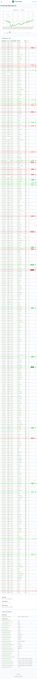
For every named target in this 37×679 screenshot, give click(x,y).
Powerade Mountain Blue (7, 667)
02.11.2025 (4, 54)
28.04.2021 (4, 188)
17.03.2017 (4, 407)
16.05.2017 (4, 365)
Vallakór (18, 49)
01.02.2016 (4, 551)
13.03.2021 (4, 197)
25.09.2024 (4, 79)
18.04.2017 (4, 384)
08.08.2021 (4, 177)
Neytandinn (17, 2)
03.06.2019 (4, 235)
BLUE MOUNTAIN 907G (6, 630)
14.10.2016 (4, 493)
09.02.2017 (4, 446)
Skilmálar (18, 674)
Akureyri (18, 52)
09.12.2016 (4, 481)
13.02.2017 (4, 441)
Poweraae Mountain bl (6, 616)
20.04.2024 (4, 101)
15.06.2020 (4, 212)
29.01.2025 (4, 63)
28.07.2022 (4, 160)
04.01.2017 (4, 472)
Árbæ (18, 122)
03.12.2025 (4, 51)
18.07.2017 (4, 292)
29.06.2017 (4, 313)
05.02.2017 (4, 452)
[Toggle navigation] (1, 2)
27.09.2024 (4, 75)
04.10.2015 (4, 587)
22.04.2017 (4, 380)
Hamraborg (19, 287)
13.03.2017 (4, 410)
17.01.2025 (4, 65)
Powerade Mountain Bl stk (7, 653)
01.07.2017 (4, 309)
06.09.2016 (4, 504)
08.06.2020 (4, 214)
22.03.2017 (4, 403)
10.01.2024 (4, 111)
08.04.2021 (4, 193)
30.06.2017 (4, 311)
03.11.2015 (4, 568)
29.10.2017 (4, 276)
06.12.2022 (4, 155)
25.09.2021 (4, 172)
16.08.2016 (4, 514)
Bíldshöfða (19, 80)
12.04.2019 (4, 243)
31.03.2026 (4, 42)
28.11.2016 (4, 485)
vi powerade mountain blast (7, 651)
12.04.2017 (4, 391)
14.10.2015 (4, 584)
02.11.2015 (4, 570)
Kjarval (11, 598)
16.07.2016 (4, 521)
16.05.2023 (4, 134)
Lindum (18, 65)
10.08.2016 (4, 516)
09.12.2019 (4, 219)
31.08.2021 (4, 174)
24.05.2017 (4, 351)
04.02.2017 (4, 455)
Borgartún (19, 46)
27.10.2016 (4, 492)
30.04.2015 (4, 592)
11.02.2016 (4, 547)
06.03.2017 (4, 417)
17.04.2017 (4, 387)
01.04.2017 (4, 394)
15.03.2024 (4, 103)
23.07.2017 (4, 287)
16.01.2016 (4, 552)
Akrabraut (19, 70)
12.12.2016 (4, 478)
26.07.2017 (4, 285)
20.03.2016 (4, 544)
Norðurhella (19, 58)
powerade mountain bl (6, 620)
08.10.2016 (4, 497)
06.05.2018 (4, 264)
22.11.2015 (4, 559)
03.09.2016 (4, 505)
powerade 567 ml (5, 627)
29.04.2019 (4, 242)
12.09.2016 (4, 502)
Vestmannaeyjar (20, 89)
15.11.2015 (4, 563)
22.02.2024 (4, 105)
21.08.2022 (4, 158)
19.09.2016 (4, 500)
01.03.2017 (4, 426)
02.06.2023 (4, 129)
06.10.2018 (4, 256)
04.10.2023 (4, 124)
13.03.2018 (4, 268)
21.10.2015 (4, 580)
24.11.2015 (4, 557)
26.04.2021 (4, 190)
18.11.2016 (4, 490)
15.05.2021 (4, 184)
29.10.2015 (4, 571)
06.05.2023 (4, 141)
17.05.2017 (4, 363)
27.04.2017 (4, 377)
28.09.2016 (4, 498)
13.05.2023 (4, 138)
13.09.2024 (4, 85)
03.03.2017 (4, 422)
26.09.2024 (4, 77)
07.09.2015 (4, 589)
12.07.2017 (4, 299)
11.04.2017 (4, 393)
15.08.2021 (4, 176)
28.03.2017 (4, 396)
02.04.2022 (4, 167)
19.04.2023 (4, 144)
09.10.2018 (4, 254)
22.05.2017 (4, 356)
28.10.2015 (4, 573)
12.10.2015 (4, 585)
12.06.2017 (4, 325)
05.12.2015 (4, 556)
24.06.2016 (4, 526)
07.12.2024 (4, 70)
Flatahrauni (19, 117)
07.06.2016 (4, 531)
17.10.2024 (4, 73)
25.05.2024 (4, 99)
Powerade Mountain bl (6, 636)
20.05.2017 (4, 358)
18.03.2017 (4, 405)
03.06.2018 (4, 262)
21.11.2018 (4, 250)
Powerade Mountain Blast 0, (7, 662)
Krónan (11, 42)
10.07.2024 (4, 94)
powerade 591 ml (5, 629)
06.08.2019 (4, 233)
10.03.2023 (4, 150)
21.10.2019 (4, 231)
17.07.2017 (4, 295)
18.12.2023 (4, 115)
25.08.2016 (4, 512)
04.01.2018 (4, 271)
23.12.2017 (4, 273)
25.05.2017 (4, 348)
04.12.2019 (4, 221)
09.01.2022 (4, 171)
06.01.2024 (4, 113)
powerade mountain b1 (6, 658)
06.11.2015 (4, 566)
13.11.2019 (4, 226)
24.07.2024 (4, 91)
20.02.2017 (4, 439)
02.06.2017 (4, 337)
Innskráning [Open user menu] (34, 1)
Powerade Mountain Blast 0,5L (8, 649)
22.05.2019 (4, 240)
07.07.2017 (4, 306)
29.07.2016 (4, 519)
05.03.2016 (4, 545)
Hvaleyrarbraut (20, 139)
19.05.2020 (4, 216)
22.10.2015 (4, 577)
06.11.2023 (4, 118)
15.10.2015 (4, 582)
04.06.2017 (4, 332)
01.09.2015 (4, 590)
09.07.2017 (4, 304)
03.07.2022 (4, 162)
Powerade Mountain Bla (6, 641)
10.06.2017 (4, 328)
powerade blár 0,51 (5, 639)
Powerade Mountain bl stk (7, 660)
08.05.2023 (4, 139)
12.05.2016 (4, 537)
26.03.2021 (4, 195)
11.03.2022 (4, 169)
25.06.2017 (4, 320)
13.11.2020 (4, 203)
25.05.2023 (4, 132)
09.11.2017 (4, 275)
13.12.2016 (4, 476)
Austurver (19, 91)
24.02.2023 (4, 151)
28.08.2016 (4, 507)
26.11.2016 (4, 486)
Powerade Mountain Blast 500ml (8, 656)
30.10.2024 (4, 72)
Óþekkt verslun (20, 47)
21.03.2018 (4, 266)
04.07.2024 (4, 98)
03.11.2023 (4, 120)
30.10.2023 (4, 122)
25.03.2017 (4, 398)
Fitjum (18, 203)
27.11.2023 (4, 117)
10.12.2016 (4, 479)
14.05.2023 (4, 136)
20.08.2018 (4, 257)
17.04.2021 (4, 191)
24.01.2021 (4, 200)
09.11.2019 (4, 228)
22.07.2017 (4, 289)
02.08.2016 (4, 518)
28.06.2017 (4, 318)
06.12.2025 (4, 49)
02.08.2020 (4, 210)
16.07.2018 (4, 259)
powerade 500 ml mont (6, 625)
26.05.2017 (4, 344)
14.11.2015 (4, 564)
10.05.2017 (4, 370)
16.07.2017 (4, 297)
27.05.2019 (4, 238)
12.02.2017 (4, 445)
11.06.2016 (4, 530)
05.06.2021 (4, 181)
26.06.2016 (4, 525)
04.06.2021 (4, 183)
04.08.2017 (4, 283)
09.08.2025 (4, 61)
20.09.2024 (4, 82)
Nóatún (6, 598)
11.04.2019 (4, 245)
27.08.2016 (4, 509)
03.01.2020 (4, 217)
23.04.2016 (4, 538)
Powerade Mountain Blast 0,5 (8, 644)
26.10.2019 (4, 230)
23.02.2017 (4, 429)
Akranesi (18, 42)
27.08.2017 (4, 280)
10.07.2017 (4, 301)
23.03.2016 (4, 542)
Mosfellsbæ (19, 84)
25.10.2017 (4, 278)
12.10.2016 (4, 495)
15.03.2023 (4, 148)
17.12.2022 (4, 153)
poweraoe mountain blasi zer (7, 665)
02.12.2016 (4, 483)
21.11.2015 (4, 561)
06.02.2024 (4, 106)
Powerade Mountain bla (6, 637)
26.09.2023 (4, 125)
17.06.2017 (4, 321)
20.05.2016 (4, 535)
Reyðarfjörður (19, 377)
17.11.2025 (4, 52)
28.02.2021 (4, 198)
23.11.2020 (4, 202)
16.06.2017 (4, 323)
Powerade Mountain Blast (7, 648)
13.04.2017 (4, 389)
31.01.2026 (4, 47)
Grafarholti (19, 59)
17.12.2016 (4, 474)
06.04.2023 (4, 146)
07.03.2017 (4, 415)
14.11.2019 (4, 224)
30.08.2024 (4, 87)
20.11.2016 (4, 488)
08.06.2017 (4, 330)
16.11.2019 (4, 223)
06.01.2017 (4, 471)
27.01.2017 (4, 466)
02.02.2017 (4, 464)
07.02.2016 (4, 549)
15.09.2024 (4, 84)
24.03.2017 (4, 401)
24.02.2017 (4, 427)
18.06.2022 (4, 164)
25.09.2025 (4, 58)
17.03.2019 (4, 249)
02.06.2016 (4, 533)
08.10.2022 (4, 157)
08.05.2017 (4, 374)
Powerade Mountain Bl (6, 634)
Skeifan (18, 51)
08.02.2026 (4, 46)
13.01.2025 (4, 66)
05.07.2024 (4, 96)
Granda (18, 66)
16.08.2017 (4, 282)
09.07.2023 (4, 127)
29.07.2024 (4, 89)
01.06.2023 (4, 131)
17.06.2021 (4, 179)
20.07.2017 (4, 290)
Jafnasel (18, 318)
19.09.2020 (4, 207)
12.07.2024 (4, 92)
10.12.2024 (4, 68)
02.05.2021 (4, 186)
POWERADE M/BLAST (6, 632)
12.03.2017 (4, 413)
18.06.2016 (4, 528)
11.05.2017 (4, 368)
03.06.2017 (4, 334)
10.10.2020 (4, 205)
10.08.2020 (4, 209)
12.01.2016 (4, 554)
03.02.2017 (4, 459)
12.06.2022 (4, 165)
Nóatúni (18, 243)
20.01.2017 (4, 467)
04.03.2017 (4, 419)
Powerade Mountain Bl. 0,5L (7, 622)
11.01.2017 (4, 469)
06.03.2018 (4, 269)
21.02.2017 (4, 436)
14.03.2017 (4, 408)
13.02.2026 (4, 44)
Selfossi (18, 44)
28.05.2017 (4, 341)
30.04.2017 (4, 375)
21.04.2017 (4, 382)
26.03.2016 (4, 540)
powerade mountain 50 (6, 646)
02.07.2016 (4, 523)
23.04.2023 (4, 143)
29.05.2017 (4, 339)
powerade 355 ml (5, 623)
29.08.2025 (4, 59)
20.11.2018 (4, 252)
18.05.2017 (4, 360)
